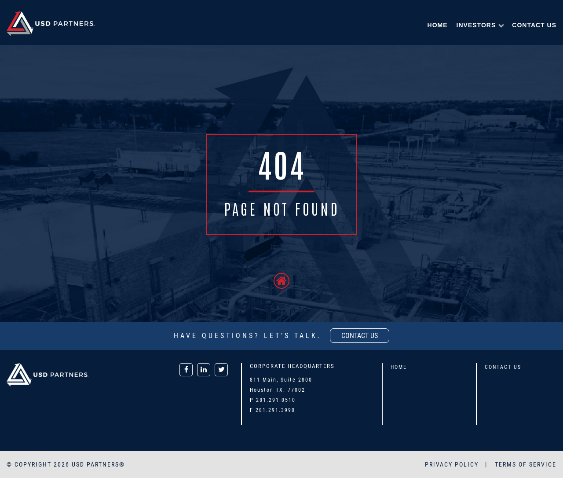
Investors (476, 25)
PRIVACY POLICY (453, 464)
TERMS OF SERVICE (525, 464)
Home (438, 25)
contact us (359, 335)
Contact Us (534, 25)
